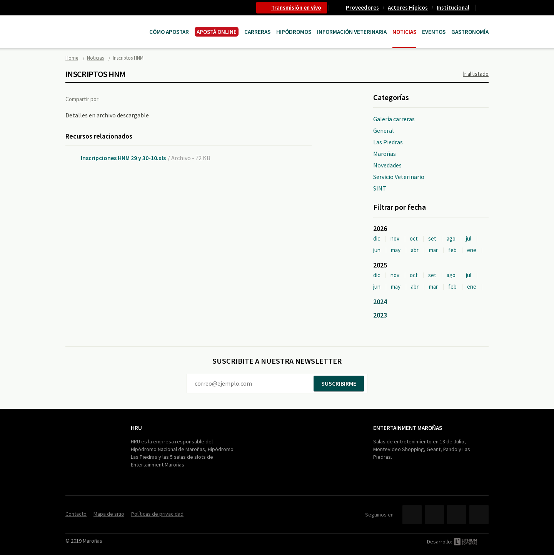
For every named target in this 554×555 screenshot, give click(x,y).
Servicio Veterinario (398, 177)
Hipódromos (293, 31)
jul (468, 238)
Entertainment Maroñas (407, 427)
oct (414, 238)
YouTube (456, 514)
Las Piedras (388, 142)
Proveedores (362, 7)
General (383, 130)
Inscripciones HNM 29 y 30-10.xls (123, 158)
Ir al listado (476, 73)
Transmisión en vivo (296, 7)
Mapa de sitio (108, 513)
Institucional (453, 7)
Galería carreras (394, 119)
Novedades (387, 165)
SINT (379, 188)
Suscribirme (338, 383)
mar (433, 250)
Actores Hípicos (408, 7)
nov (394, 238)
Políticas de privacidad (157, 513)
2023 (380, 315)
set (432, 238)
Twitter (128, 98)
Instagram (479, 514)
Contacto (485, 7)
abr (415, 250)
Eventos (434, 31)
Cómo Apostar (169, 31)
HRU (136, 427)
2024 (380, 301)
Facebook (112, 98)
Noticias (404, 31)
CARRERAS (257, 31)
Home (71, 58)
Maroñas (384, 153)
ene (471, 250)
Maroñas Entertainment (104, 24)
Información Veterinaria (352, 31)
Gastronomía (470, 31)
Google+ (144, 98)
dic (376, 238)
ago (451, 238)
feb (452, 250)
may (395, 250)
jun (376, 250)
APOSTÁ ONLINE (217, 31)
